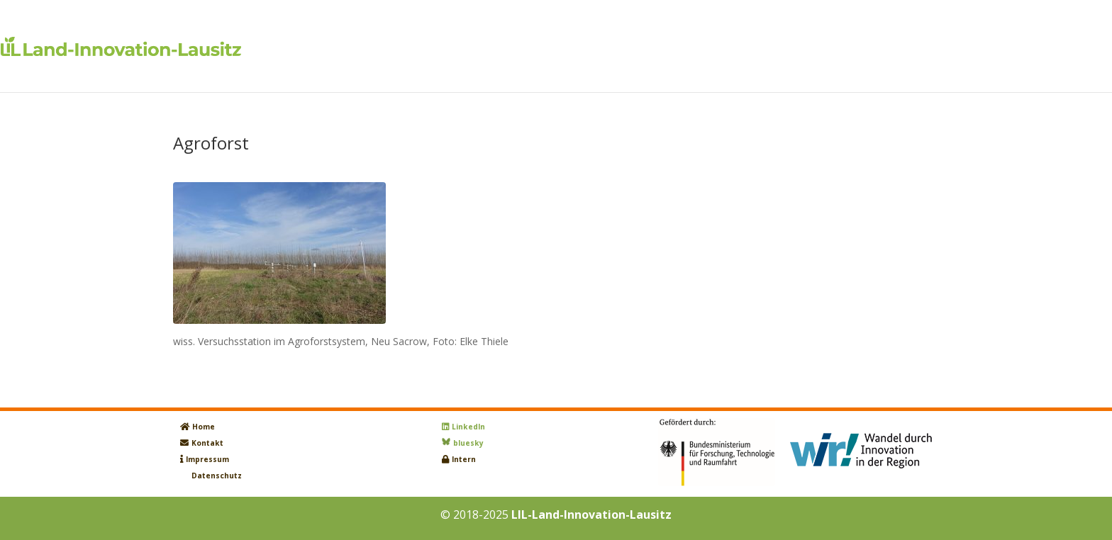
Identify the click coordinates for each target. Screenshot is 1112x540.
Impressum (207, 459)
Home (203, 427)
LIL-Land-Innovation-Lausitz (591, 514)
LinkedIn (468, 427)
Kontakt (207, 443)
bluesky (468, 443)
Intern (464, 459)
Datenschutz (216, 475)
